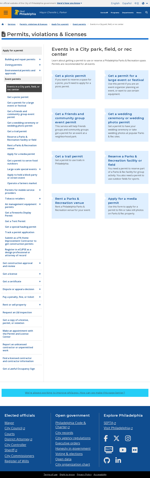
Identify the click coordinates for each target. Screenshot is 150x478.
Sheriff (9, 450)
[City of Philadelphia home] (26, 13)
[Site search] (146, 12)
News (139, 13)
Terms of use (51, 474)
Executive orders (67, 443)
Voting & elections (69, 453)
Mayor (9, 423)
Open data (63, 459)
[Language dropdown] (145, 3)
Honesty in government (73, 448)
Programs (115, 13)
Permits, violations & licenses (33, 24)
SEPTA (108, 423)
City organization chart (72, 464)
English (115, 3)
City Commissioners (19, 455)
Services (104, 13)
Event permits (79, 24)
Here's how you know (69, 3)
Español (127, 3)
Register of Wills (17, 461)
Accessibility (100, 474)
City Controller (15, 444)
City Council (13, 428)
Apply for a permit (60, 24)
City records (64, 432)
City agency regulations (73, 438)
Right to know (67, 474)
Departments (128, 13)
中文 (136, 3)
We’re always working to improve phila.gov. (75, 392)
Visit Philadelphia (117, 428)
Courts (10, 434)
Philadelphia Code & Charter (70, 425)
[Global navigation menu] (5, 12)
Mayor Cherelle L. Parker (53, 12)
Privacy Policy (84, 474)
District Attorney (17, 439)
